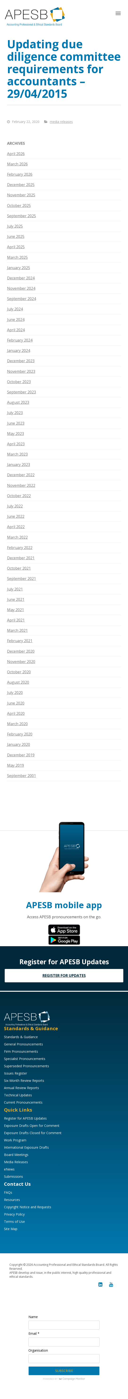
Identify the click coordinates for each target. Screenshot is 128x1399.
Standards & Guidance (21, 1037)
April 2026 (16, 153)
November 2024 (21, 288)
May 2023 (15, 433)
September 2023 (21, 392)
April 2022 (16, 526)
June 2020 (15, 703)
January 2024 (18, 350)
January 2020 (18, 744)
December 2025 (21, 184)
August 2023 (18, 402)
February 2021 (19, 640)
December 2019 (21, 755)
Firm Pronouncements (21, 1051)
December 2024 (21, 278)
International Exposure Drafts (26, 1147)
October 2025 (19, 205)
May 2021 (15, 609)
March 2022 (17, 537)
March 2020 (17, 723)
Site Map (10, 1229)
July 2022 (15, 506)
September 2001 (21, 775)
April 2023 (16, 443)
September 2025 (21, 215)
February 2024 (19, 340)
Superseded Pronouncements (26, 1066)
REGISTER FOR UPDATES (64, 975)
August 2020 (18, 682)
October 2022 (19, 495)
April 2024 (16, 329)
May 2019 (15, 765)
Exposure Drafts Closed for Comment (33, 1133)
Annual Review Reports (21, 1088)
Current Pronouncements (23, 1102)
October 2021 (19, 568)
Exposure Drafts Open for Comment (31, 1125)
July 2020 (15, 692)
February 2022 (19, 547)
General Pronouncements (23, 1044)
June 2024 (15, 319)
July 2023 (15, 412)
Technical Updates (18, 1095)
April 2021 (16, 620)
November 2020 (21, 661)
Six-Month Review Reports (24, 1080)
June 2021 (15, 599)
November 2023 (21, 371)
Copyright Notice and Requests (27, 1207)
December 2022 (21, 474)
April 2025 (16, 246)
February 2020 (19, 734)
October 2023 (19, 381)
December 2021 (21, 557)
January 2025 (18, 267)
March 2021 (17, 630)
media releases (61, 121)
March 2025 (17, 257)
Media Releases (16, 1162)
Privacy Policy (14, 1214)
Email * (33, 1333)
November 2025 (21, 195)
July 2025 (15, 226)
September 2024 (21, 298)
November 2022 (21, 485)
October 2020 (19, 672)
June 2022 (15, 516)
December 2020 (21, 651)
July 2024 (15, 309)
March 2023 (17, 454)
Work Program (15, 1140)
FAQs (8, 1192)
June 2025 (15, 236)
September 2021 (21, 578)
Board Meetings (16, 1154)
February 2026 (19, 174)
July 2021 (15, 589)
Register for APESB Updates (25, 1118)
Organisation (38, 1350)
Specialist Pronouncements (24, 1058)
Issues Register (15, 1073)
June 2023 (15, 423)
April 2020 (16, 713)
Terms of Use (14, 1221)
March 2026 (17, 164)
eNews (9, 1169)
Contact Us (17, 1184)
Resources (12, 1199)
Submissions (13, 1176)
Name (33, 1317)
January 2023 (18, 464)
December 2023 (21, 360)
